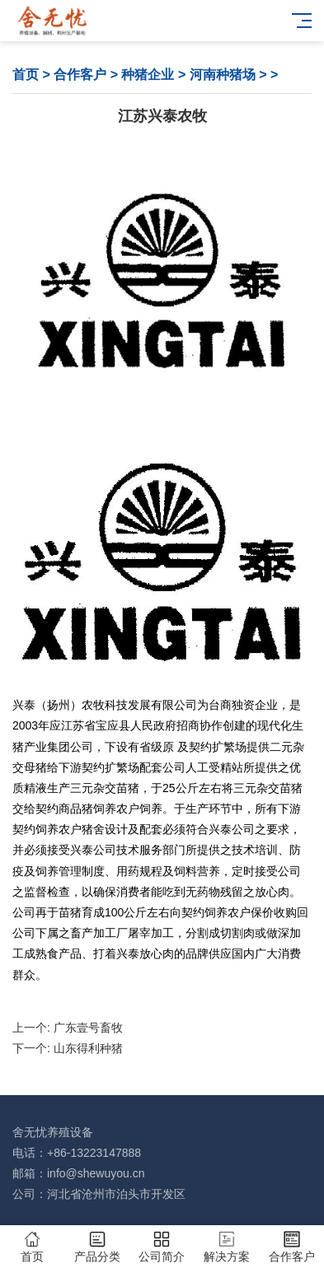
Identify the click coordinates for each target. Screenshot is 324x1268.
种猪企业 (147, 75)
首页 (25, 75)
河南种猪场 (223, 75)
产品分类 (97, 1247)
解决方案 (227, 1247)
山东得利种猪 (88, 1048)
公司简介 (162, 1247)
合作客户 (80, 75)
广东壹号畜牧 (88, 1027)
